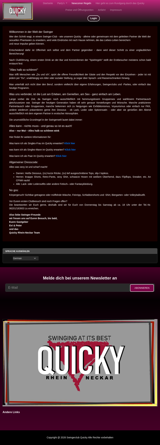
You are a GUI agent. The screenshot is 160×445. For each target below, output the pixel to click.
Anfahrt (102, 10)
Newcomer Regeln (81, 3)
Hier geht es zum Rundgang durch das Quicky (120, 3)
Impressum (116, 10)
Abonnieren (141, 288)
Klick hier (61, 156)
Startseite (48, 3)
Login (93, 18)
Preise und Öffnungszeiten (79, 10)
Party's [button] (61, 3)
